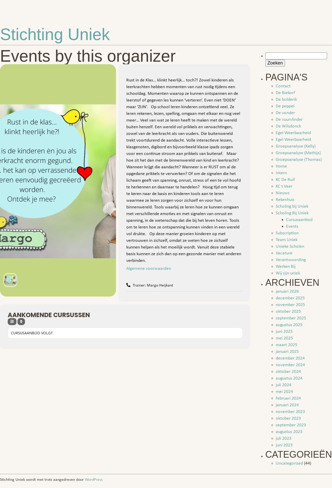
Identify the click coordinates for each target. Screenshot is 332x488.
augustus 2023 (289, 431)
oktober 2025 (288, 311)
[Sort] (21, 321)
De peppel (285, 106)
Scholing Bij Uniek (292, 213)
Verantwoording (291, 259)
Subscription (287, 233)
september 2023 (291, 425)
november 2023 (290, 411)
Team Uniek (287, 239)
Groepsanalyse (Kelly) (296, 146)
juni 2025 (284, 331)
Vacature (284, 253)
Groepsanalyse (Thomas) (299, 159)
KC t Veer (284, 186)
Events (292, 226)
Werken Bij (285, 266)
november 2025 (290, 304)
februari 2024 (288, 398)
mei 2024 (284, 391)
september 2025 (291, 318)
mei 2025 (284, 338)
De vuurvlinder (289, 119)
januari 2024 (287, 405)
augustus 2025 (289, 325)
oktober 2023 (288, 418)
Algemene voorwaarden (148, 268)
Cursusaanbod (299, 219)
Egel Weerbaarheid (293, 133)
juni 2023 (284, 445)
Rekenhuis (285, 199)
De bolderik (286, 99)
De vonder (285, 113)
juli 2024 (283, 385)
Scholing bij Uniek (292, 206)
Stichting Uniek (55, 34)
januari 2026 (287, 291)
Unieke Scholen (290, 246)
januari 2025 (287, 351)
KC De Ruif (285, 179)
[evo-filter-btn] (12, 321)
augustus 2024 (289, 378)
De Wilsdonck (288, 126)
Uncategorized (289, 463)
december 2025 (290, 298)
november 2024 (290, 365)
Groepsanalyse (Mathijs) (298, 153)
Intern (281, 173)
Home (281, 166)
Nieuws (283, 193)
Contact (283, 86)
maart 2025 (286, 345)
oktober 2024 (288, 371)
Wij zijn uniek (288, 273)
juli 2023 (283, 438)
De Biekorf (285, 92)
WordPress (94, 480)
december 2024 (290, 358)
